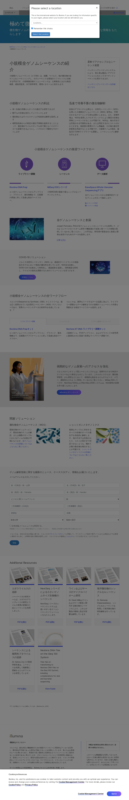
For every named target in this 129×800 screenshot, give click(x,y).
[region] (64, 784)
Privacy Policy (31, 785)
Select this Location (41, 37)
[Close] (97, 10)
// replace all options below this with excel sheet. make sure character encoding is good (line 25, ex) (64, 25)
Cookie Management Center (71, 782)
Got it (114, 794)
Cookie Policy (15, 785)
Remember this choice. (42, 31)
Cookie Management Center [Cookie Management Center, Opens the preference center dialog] (91, 794)
